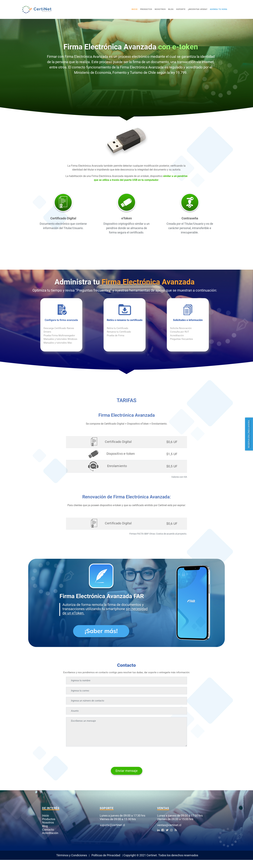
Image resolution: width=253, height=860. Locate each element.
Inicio (135, 9)
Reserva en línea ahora (249, 434)
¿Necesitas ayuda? (197, 9)
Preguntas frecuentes (181, 339)
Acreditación (177, 335)
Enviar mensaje (127, 771)
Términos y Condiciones (71, 855)
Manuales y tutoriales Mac (58, 342)
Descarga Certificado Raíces (59, 328)
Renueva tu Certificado (119, 331)
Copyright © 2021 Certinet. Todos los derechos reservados (160, 855)
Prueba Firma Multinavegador (59, 335)
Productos (146, 9)
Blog (171, 9)
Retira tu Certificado (117, 328)
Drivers (47, 331)
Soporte (180, 9)
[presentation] (90, 755)
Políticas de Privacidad (105, 855)
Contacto (48, 829)
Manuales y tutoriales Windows (60, 339)
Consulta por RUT (179, 331)
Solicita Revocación (181, 328)
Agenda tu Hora (218, 9)
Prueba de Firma (115, 335)
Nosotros (160, 9)
